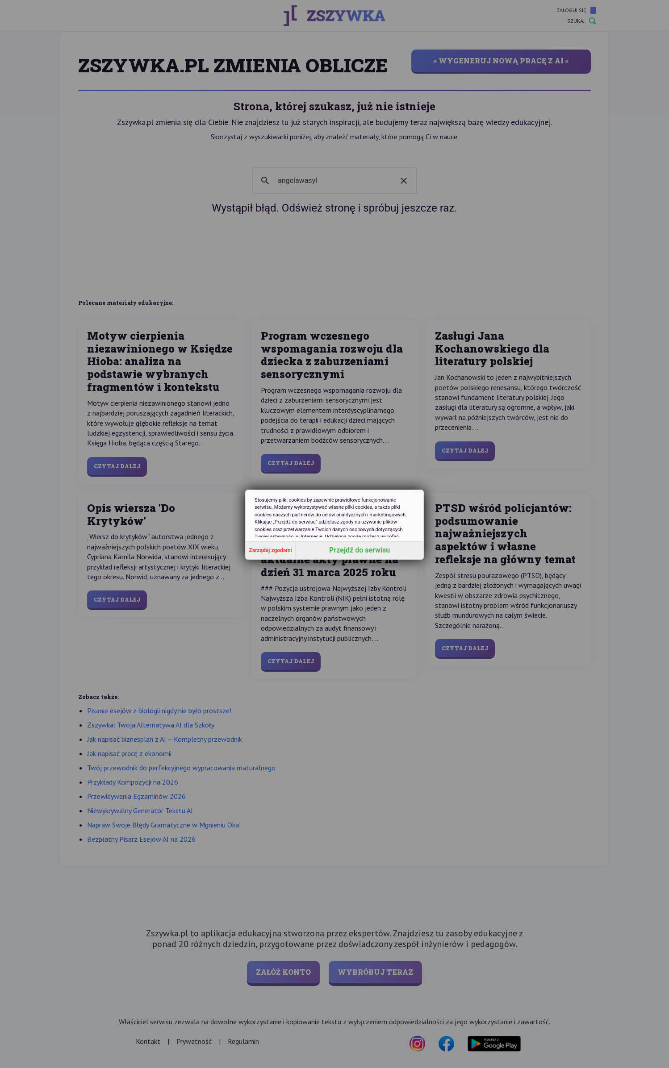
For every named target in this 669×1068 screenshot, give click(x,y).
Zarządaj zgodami (270, 550)
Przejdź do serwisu (359, 550)
